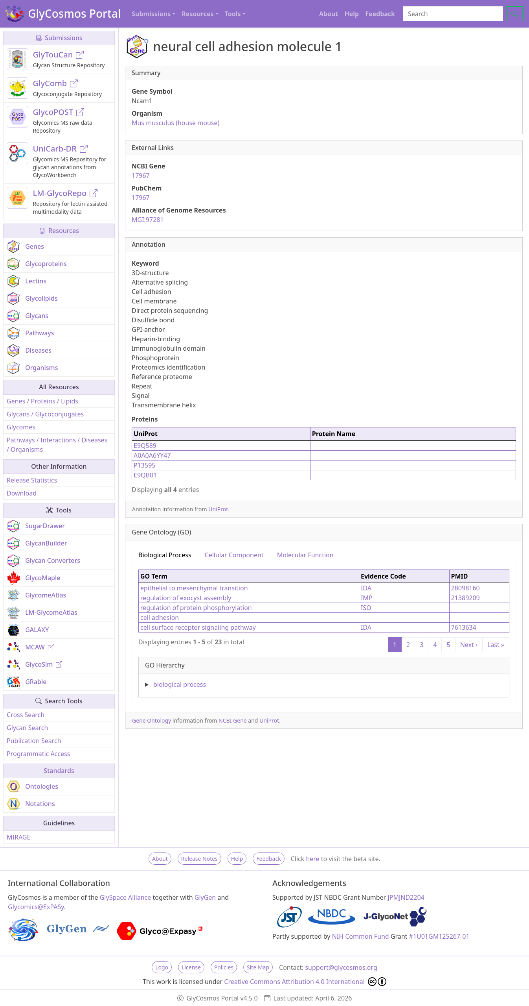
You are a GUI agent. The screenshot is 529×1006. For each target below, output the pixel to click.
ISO (366, 607)
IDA (366, 588)
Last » (495, 644)
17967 (141, 175)
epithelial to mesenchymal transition (194, 588)
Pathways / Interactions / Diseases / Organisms (57, 445)
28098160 (465, 588)
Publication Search (34, 740)
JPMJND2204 (406, 897)
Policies (223, 967)
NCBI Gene (233, 720)
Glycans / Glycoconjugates (45, 414)
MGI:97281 (148, 219)
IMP (367, 598)
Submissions (59, 37)
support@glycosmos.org (341, 967)
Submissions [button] (151, 13)
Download (22, 493)
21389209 (465, 598)
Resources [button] (197, 13)
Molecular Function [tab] (305, 555)
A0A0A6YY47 (152, 455)
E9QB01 (145, 475)
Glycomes (21, 427)
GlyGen (205, 897)
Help (351, 13)
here (312, 858)
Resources (59, 230)
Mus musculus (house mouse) (175, 122)
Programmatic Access (38, 753)
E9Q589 (145, 445)
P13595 (144, 465)
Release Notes (199, 858)
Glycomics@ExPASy (36, 906)
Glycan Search (27, 727)
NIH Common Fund (360, 936)
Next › (469, 644)
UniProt (218, 509)
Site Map (258, 967)
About (328, 13)
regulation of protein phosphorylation (196, 607)
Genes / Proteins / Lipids (42, 401)
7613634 (463, 627)
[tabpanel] (324, 630)
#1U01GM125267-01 (439, 936)
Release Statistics (32, 480)
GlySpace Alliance (125, 897)
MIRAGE (18, 837)
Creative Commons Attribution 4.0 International (305, 981)
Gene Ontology (151, 720)
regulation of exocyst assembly (185, 598)
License (191, 967)
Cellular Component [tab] (234, 555)
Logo (161, 967)
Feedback (380, 13)
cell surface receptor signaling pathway (198, 627)
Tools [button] (233, 13)
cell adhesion (159, 617)
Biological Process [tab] (164, 555)
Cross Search (25, 714)
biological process (179, 684)
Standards (59, 770)
